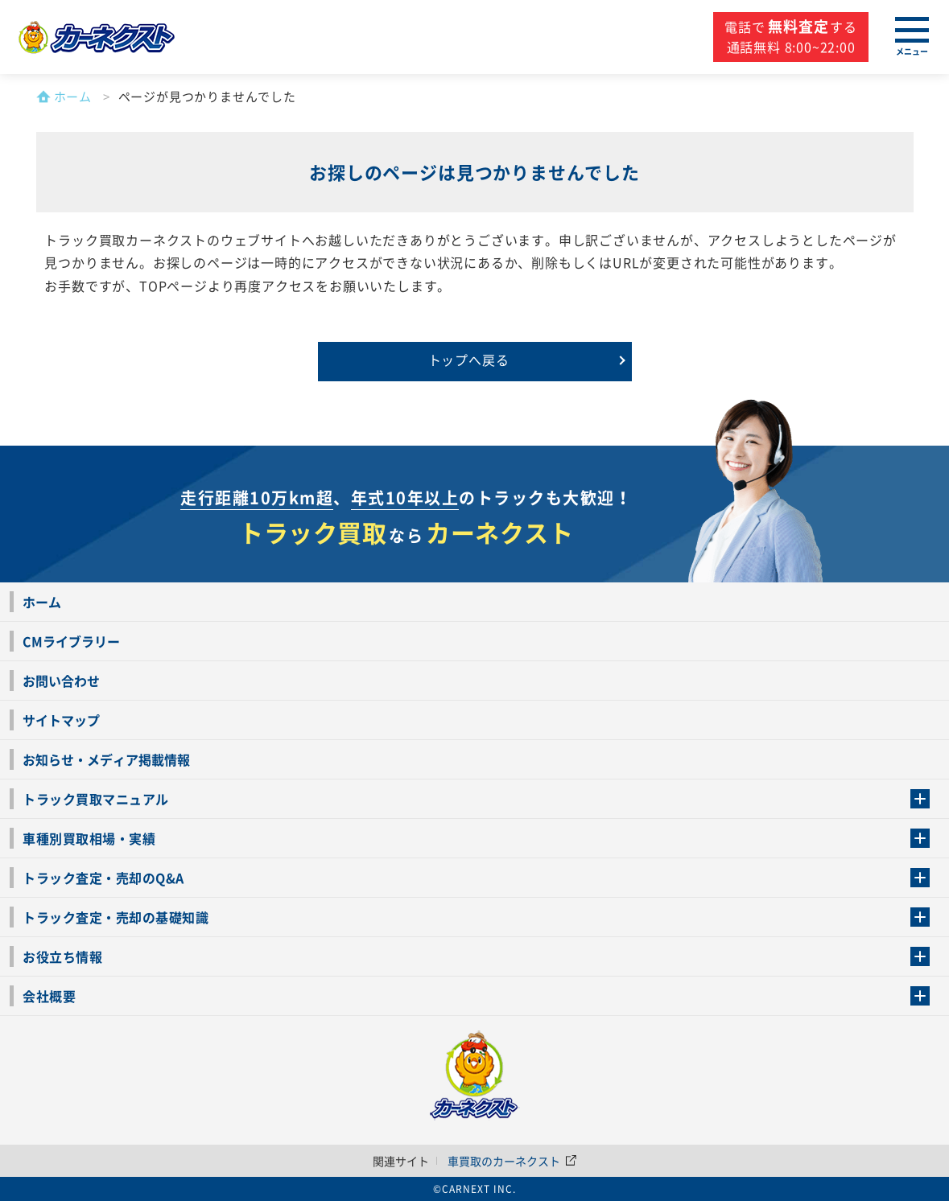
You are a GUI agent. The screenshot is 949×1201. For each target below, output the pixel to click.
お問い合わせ (61, 680)
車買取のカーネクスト (512, 1161)
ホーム (42, 601)
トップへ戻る (469, 359)
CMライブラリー (71, 641)
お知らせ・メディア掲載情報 (106, 759)
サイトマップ (61, 720)
